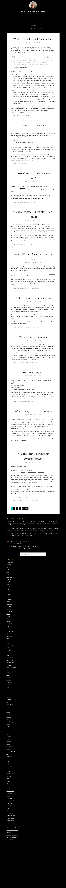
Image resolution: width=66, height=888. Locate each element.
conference (9, 651)
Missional (25, 397)
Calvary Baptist (21, 356)
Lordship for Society (25, 458)
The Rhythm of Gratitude (33, 132)
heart (8, 719)
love (8, 751)
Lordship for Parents (18, 514)
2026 (8, 614)
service (8, 823)
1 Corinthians (10, 606)
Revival (8, 808)
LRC (7, 754)
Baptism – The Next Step (13, 882)
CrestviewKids (10, 663)
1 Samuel (9, 609)
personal (9, 776)
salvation (9, 813)
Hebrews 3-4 (41, 516)
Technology (9, 838)
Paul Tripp (9, 771)
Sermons (9, 820)
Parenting (9, 768)
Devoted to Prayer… (33, 406)
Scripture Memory (11, 818)
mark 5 (38, 471)
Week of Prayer (10, 857)
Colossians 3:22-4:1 (38, 458)
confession (9, 656)
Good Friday (10, 702)
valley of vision (10, 850)
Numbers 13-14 (32, 516)
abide (8, 616)
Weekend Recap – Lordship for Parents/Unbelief (33, 497)
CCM (8, 641)
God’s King (31, 300)
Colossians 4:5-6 (37, 379)
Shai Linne (9, 825)
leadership (9, 744)
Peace (8, 773)
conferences (10, 653)
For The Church (10, 692)
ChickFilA (11, 689)
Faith (8, 683)
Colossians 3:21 (29, 514)
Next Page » (25, 552)
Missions (9, 761)
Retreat (8, 803)
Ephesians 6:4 (47, 521)
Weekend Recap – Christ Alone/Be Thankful (33, 187)
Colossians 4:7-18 (16, 293)
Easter (8, 670)
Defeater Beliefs (24, 474)
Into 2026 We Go (11, 884)
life (7, 746)
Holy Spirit (9, 724)
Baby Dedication (10, 626)
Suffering (9, 833)
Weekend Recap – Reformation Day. (33, 324)
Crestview (26, 217)
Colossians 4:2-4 (34, 414)
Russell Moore (10, 810)
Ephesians (9, 678)
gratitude (9, 709)
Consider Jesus (10, 588)
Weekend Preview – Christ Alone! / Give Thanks (33, 230)
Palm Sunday (10, 766)
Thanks (25, 173)
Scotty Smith (10, 815)
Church (8, 646)
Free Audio (9, 694)
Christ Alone (22, 202)
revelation (9, 805)
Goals (8, 699)
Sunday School (10, 835)
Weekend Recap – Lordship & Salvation (33, 447)
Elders (8, 673)
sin (7, 828)
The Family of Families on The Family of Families (18, 590)
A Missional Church (25, 379)
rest (7, 798)
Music (8, 764)
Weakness (9, 855)
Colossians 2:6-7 (46, 201)
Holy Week (9, 727)
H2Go (8, 714)
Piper (8, 778)
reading (8, 793)
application (9, 624)
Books (8, 633)
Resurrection (10, 801)
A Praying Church (23, 414)
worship (8, 867)
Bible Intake (9, 628)
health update (10, 717)
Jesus (8, 734)
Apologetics (9, 621)
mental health (10, 759)
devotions (9, 665)
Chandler (9, 643)
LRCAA (8, 756)
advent (8, 619)
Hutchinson (9, 729)
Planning (9, 781)
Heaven (8, 722)
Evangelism (26, 120)
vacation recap (10, 847)
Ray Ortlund (9, 791)
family (8, 685)
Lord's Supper (10, 749)
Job (7, 736)
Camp (8, 636)
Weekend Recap (33, 217)
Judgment (9, 739)
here (20, 339)
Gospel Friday (10, 704)
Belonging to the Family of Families (15, 593)
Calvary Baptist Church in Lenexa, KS (36, 337)
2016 (8, 611)
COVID (8, 658)
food (8, 688)
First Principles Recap (12, 879)
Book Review (10, 631)
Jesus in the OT (27, 312)
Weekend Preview (32, 264)
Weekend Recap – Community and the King (33, 278)
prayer (25, 436)
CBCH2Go (9, 638)
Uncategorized (10, 845)
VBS (8, 852)
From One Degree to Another (33, 11)
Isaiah (8, 731)
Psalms (8, 788)
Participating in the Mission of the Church (41, 54)
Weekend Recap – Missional (33, 368)
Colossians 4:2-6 (24, 72)
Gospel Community (36, 293)
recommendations (11, 796)
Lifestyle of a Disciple (12, 877)
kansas (8, 741)
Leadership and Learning (12, 874)
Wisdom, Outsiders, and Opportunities (33, 41)
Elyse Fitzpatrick (10, 675)
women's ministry (11, 865)
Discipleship (9, 668)
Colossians (20, 120)
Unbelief (23, 516)
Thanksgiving (10, 843)
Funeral (8, 697)
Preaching (9, 786)
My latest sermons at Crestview (19, 585)
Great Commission (11, 712)
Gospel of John (10, 707)
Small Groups (26, 483)
